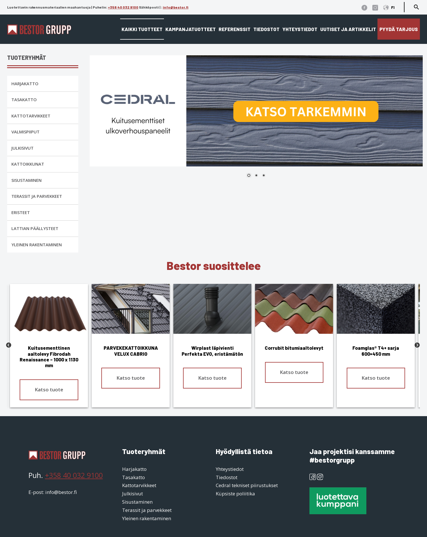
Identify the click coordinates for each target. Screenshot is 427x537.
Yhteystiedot (299, 29)
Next (417, 345)
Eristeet (20, 212)
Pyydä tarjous (398, 29)
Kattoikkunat (27, 164)
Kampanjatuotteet (190, 29)
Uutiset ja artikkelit (348, 29)
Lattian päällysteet (34, 228)
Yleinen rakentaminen (36, 244)
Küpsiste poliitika (235, 493)
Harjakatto (24, 83)
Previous (8, 345)
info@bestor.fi (175, 7)
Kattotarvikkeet (30, 116)
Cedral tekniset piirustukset (247, 485)
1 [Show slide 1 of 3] (249, 176)
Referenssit (235, 29)
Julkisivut (22, 148)
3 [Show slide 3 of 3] (263, 176)
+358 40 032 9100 (123, 7)
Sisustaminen (26, 180)
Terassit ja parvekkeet (36, 196)
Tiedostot (266, 29)
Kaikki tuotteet (142, 29)
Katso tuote (49, 389)
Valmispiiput (25, 132)
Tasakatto (24, 99)
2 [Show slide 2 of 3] (256, 176)
